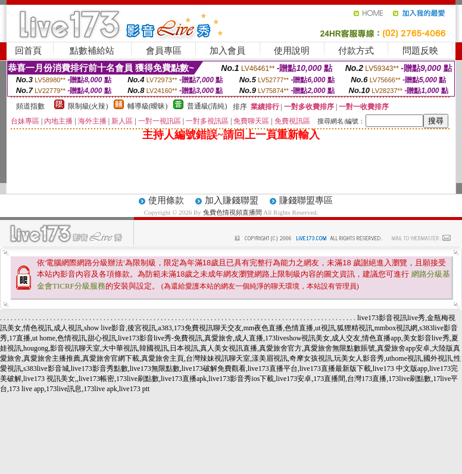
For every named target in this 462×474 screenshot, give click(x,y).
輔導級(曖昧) (147, 106)
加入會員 (227, 50)
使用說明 (292, 50)
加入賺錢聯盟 (231, 200)
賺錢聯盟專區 (306, 200)
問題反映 (420, 50)
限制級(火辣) (88, 106)
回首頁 (28, 50)
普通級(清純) (207, 106)
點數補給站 (92, 50)
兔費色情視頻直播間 (232, 212)
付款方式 (356, 50)
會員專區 (164, 50)
